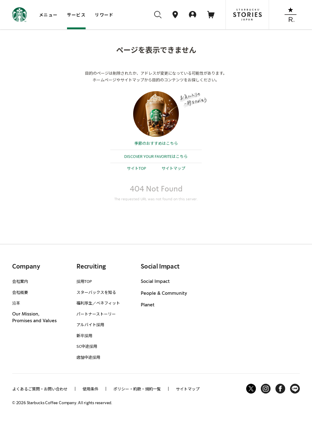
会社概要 (20, 292)
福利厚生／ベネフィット (98, 303)
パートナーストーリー (96, 314)
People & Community (164, 293)
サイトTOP (136, 168)
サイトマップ (173, 168)
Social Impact (155, 282)
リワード (104, 15)
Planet (147, 305)
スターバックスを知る (96, 292)
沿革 (16, 303)
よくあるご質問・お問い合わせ (40, 389)
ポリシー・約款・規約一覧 (137, 389)
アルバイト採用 (90, 324)
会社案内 (20, 281)
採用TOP (84, 281)
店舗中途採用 (88, 357)
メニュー (48, 15)
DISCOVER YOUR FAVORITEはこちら (156, 156)
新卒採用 (84, 335)
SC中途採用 (86, 346)
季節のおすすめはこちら (156, 143)
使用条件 (90, 389)
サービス (76, 15)
